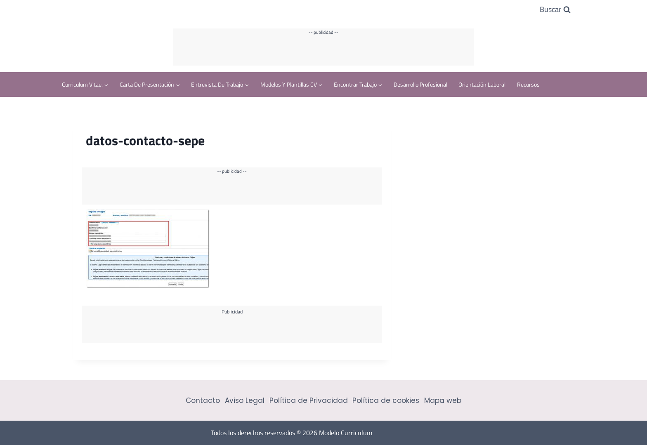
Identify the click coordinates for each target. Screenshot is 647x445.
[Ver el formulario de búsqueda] (555, 9)
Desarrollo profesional (420, 84)
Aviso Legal (244, 400)
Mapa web (442, 400)
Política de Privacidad (308, 400)
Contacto (203, 400)
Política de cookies (385, 400)
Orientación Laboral (481, 84)
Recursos (528, 84)
